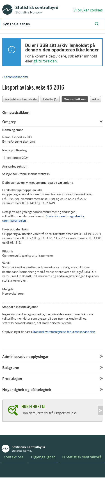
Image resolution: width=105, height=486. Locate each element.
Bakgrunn (10, 367)
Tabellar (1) (50, 99)
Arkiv (95, 99)
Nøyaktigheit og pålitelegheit (26, 389)
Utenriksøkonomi (16, 77)
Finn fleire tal (33, 406)
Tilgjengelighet (42, 457)
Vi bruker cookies (88, 10)
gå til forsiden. (46, 61)
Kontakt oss (13, 457)
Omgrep (9, 121)
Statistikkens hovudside (21, 99)
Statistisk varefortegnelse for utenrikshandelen (63, 332)
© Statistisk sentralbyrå (82, 457)
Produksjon (12, 378)
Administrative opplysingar (25, 356)
